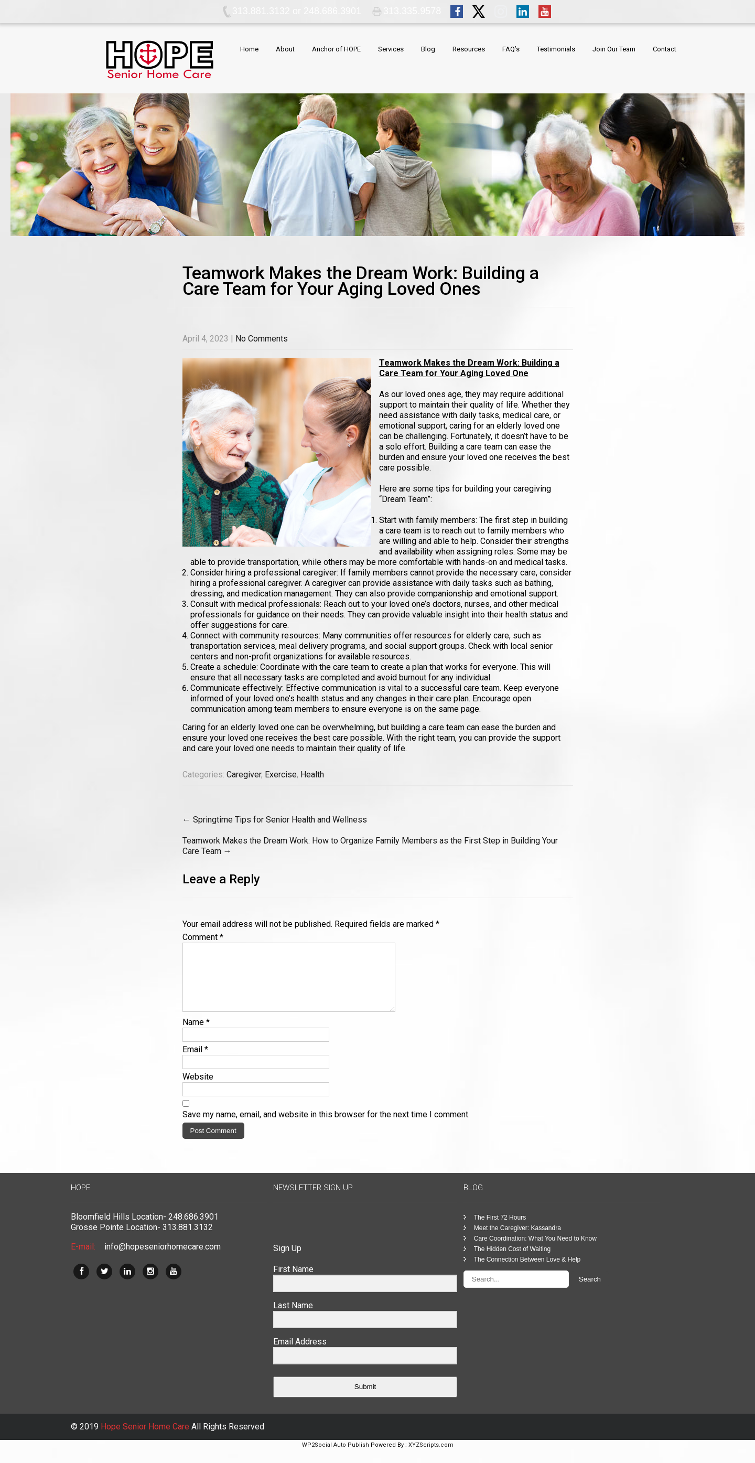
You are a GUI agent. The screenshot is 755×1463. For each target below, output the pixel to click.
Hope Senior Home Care (146, 1439)
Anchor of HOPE (336, 49)
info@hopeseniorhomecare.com (162, 1259)
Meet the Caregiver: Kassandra (517, 1240)
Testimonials (556, 49)
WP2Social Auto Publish (335, 1457)
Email (195, 1062)
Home (249, 49)
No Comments (261, 339)
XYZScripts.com (431, 1457)
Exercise (281, 774)
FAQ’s (511, 49)
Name (196, 1035)
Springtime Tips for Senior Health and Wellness (274, 820)
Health (312, 774)
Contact (664, 49)
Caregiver (243, 774)
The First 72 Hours (500, 1230)
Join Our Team (613, 49)
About (285, 49)
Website (197, 1089)
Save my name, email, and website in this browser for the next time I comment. (326, 1127)
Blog (428, 49)
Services (391, 49)
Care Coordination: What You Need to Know (535, 1251)
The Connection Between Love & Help (527, 1272)
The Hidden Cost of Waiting (512, 1261)
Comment (202, 937)
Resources (468, 49)
